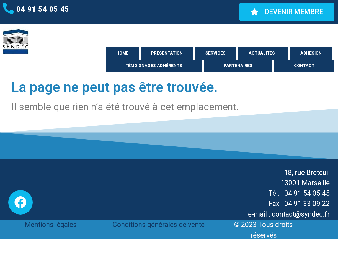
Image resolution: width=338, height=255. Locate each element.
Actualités (262, 53)
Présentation (167, 53)
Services (215, 53)
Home (122, 53)
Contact (304, 65)
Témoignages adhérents (153, 65)
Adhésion (311, 53)
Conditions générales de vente (159, 225)
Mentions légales (51, 225)
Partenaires (238, 65)
